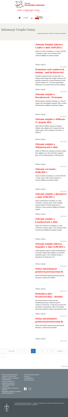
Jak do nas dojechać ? (8, 381)
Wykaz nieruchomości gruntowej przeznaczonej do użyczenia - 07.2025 (49, 270)
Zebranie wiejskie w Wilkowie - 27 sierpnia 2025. (50, 121)
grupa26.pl (35, 404)
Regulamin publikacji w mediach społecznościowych (11, 392)
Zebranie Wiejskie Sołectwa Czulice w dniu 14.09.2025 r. (49, 46)
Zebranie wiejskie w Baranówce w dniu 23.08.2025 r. (51, 195)
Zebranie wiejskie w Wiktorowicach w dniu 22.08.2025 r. (46, 146)
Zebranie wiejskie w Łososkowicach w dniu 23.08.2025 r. (46, 220)
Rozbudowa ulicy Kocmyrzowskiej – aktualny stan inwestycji (49, 295)
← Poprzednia (11, 351)
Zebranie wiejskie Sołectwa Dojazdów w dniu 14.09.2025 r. (50, 245)
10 (52, 351)
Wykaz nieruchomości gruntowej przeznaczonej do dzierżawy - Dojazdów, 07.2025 (50, 320)
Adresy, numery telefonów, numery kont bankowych (10, 375)
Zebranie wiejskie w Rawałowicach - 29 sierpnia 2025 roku (48, 96)
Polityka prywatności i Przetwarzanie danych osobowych (8, 384)
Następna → (60, 351)
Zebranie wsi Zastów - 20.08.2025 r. (46, 170)
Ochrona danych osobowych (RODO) (10, 388)
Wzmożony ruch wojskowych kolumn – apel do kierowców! (49, 71)
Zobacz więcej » (40, 64)
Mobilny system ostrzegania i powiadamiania (10, 378)
